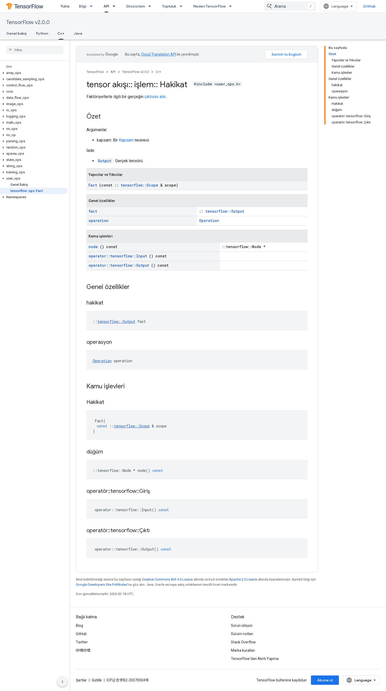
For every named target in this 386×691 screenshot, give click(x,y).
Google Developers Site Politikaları (101, 584)
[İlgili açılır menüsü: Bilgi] (92, 6)
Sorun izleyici (241, 625)
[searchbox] (34, 50)
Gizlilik (97, 680)
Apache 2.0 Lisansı (243, 579)
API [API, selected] (106, 6)
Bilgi (82, 6)
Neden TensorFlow (209, 6)
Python (42, 33)
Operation (209, 220)
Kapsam (126, 140)
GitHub (369, 6)
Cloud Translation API (158, 54)
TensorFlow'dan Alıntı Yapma (255, 659)
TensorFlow (95, 72)
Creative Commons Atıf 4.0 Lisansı (167, 579)
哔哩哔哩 (83, 650)
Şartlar (81, 680)
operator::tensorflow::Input (118, 256)
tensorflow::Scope (139, 185)
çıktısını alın (155, 96)
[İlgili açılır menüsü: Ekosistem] (151, 6)
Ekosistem (135, 6)
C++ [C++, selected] (60, 33)
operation (98, 220)
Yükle (65, 6)
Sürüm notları (242, 634)
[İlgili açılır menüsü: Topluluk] (182, 6)
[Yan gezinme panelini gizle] (62, 682)
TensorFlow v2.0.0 (28, 22)
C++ (158, 72)
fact (93, 211)
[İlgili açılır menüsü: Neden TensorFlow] (232, 6)
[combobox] (290, 6)
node (93, 246)
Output (104, 160)
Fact (93, 185)
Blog (79, 625)
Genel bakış (16, 33)
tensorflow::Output (224, 211)
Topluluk (169, 6)
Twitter (82, 642)
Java (78, 33)
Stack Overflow (243, 642)
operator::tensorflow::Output (119, 265)
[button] (34, 73)
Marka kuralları (243, 650)
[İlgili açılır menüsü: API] (115, 6)
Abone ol (325, 680)
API (113, 72)
